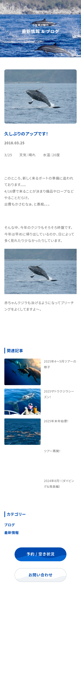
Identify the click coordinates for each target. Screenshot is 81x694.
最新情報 (11, 532)
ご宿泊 (40, 638)
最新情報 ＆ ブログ (40, 658)
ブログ (9, 524)
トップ (40, 618)
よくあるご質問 (40, 647)
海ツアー (40, 628)
